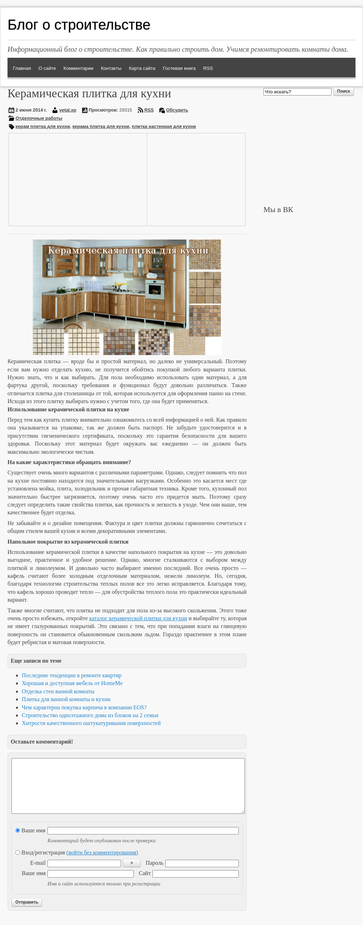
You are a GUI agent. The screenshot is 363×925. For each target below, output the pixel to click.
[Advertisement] (63, 178)
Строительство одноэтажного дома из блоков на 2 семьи (90, 715)
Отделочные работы (39, 118)
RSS (149, 110)
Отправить (26, 912)
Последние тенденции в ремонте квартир (71, 675)
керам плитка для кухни (43, 126)
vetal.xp (67, 110)
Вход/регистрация (76, 863)
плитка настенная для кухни (164, 126)
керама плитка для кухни (100, 126)
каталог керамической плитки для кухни (138, 618)
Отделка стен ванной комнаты (58, 691)
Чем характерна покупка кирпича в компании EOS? (84, 707)
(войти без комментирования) (102, 863)
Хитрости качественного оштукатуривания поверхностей (91, 723)
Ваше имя (30, 841)
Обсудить (177, 110)
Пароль (154, 873)
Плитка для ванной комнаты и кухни (66, 699)
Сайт (145, 884)
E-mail (38, 873)
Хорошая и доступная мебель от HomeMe (72, 683)
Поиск (343, 91)
